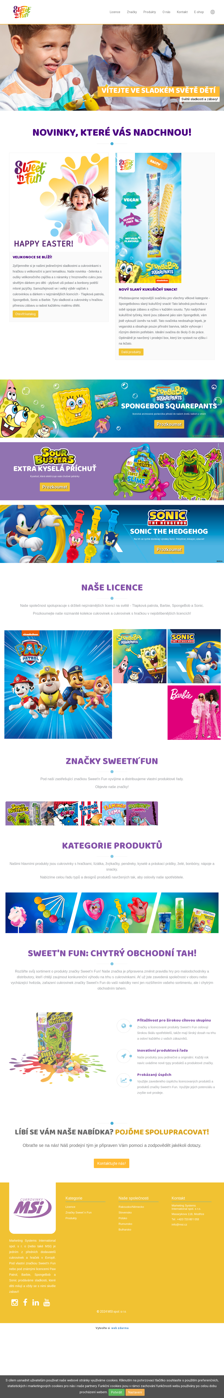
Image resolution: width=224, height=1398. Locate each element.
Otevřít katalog (25, 314)
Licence (115, 12)
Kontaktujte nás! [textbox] (111, 1189)
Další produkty (131, 352)
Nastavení (135, 1392)
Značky (132, 12)
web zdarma (120, 1354)
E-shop (199, 12)
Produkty (150, 12)
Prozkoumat (169, 424)
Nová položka (212, 12)
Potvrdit (116, 1392)
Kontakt (182, 12)
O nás (166, 12)
